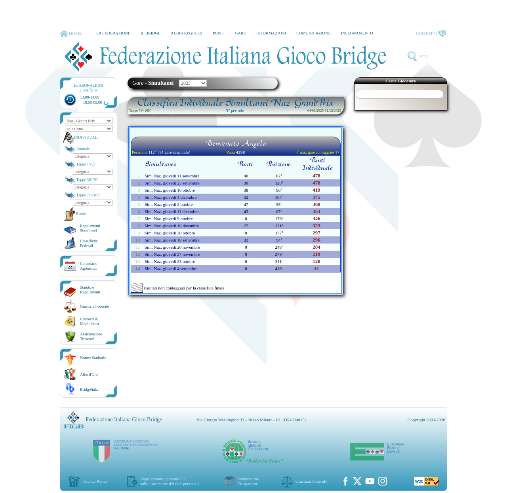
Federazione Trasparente (248, 481)
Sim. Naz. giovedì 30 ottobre (170, 232)
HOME (71, 34)
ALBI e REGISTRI (186, 33)
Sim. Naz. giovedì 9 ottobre (169, 218)
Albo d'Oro (89, 374)
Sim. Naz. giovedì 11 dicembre (171, 211)
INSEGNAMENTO (357, 33)
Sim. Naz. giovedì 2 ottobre (169, 204)
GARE (240, 33)
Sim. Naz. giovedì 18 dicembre (172, 225)
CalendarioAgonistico (88, 265)
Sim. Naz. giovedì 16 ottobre (170, 190)
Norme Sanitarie (93, 358)
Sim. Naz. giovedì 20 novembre (172, 247)
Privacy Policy (95, 481)
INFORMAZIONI (271, 33)
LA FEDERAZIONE (113, 33)
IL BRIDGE (150, 33)
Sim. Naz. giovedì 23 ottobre (170, 261)
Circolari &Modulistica (89, 321)
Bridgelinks (89, 389)
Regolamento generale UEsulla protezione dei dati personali (169, 481)
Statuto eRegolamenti (90, 289)
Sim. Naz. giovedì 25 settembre (172, 183)
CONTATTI (431, 34)
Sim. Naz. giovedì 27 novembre (172, 254)
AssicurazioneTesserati (91, 336)
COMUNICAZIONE (313, 33)
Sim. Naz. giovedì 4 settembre (171, 268)
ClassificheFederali (88, 243)
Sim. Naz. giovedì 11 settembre (172, 175)
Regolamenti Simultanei (90, 228)
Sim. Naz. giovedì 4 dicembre (170, 197)
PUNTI (219, 33)
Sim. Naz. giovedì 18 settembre (172, 240)
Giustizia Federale (94, 306)
